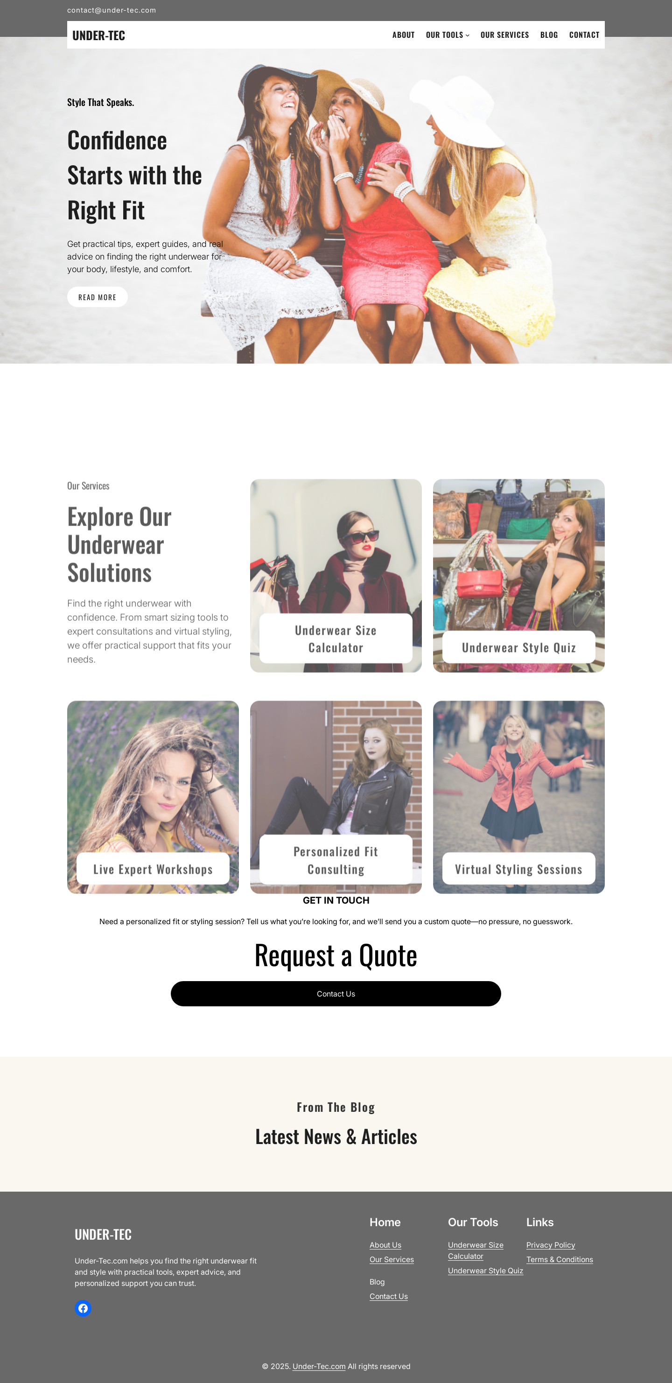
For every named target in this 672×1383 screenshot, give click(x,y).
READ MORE (97, 297)
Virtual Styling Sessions (519, 923)
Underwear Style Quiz (519, 701)
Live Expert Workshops (153, 923)
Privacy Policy (550, 1245)
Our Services (392, 1259)
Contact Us (336, 993)
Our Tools (444, 34)
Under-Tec (98, 34)
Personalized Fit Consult (336, 914)
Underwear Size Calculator (336, 692)
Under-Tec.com (319, 1366)
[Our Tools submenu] (467, 35)
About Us (385, 1245)
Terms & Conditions (559, 1259)
